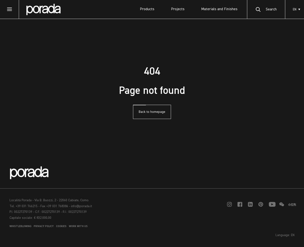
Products (147, 9)
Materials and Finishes (219, 9)
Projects (178, 9)
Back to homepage (152, 112)
